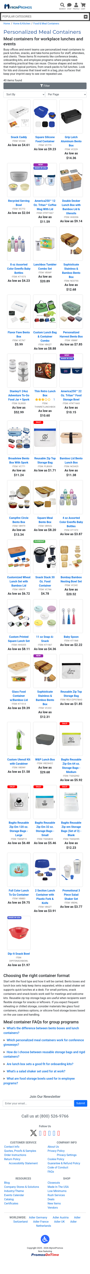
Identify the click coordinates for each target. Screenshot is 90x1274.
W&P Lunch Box (45, 770)
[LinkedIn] (54, 1148)
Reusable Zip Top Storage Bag (45, 466)
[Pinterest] (45, 1148)
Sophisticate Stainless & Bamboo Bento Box (71, 274)
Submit (80, 1117)
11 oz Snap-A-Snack (45, 647)
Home (6, 23)
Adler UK (59, 1235)
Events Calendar (14, 1208)
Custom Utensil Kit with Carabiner (19, 772)
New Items (54, 1217)
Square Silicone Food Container (45, 140)
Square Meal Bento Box (45, 526)
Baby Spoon (71, 645)
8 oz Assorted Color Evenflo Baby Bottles (19, 271)
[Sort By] (24, 94)
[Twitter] (33, 1148)
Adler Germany (38, 1231)
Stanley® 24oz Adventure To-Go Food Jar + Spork (19, 400)
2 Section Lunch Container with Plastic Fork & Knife (45, 909)
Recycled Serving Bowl (19, 205)
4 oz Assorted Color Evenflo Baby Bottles (71, 529)
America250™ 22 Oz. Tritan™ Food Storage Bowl (71, 400)
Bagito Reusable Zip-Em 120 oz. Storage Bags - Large (19, 841)
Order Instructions (15, 1168)
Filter (45, 85)
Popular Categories (45, 17)
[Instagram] (49, 1148)
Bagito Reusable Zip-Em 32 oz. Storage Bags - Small (45, 841)
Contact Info (11, 1160)
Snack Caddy (19, 138)
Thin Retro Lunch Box (45, 398)
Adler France (41, 1235)
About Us (53, 1160)
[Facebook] (40, 1148)
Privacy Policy (56, 1164)
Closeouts (54, 1196)
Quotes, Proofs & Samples (20, 1164)
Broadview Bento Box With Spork (19, 466)
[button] (45, 1253)
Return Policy (12, 1172)
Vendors (53, 1221)
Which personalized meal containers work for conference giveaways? (43, 1056)
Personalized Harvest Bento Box (71, 338)
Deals (51, 1213)
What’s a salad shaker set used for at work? (36, 1085)
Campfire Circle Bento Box (19, 526)
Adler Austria (61, 1231)
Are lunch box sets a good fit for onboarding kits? (40, 1077)
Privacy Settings (67, 1168)
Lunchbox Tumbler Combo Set (45, 269)
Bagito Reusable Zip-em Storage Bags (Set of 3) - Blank (71, 841)
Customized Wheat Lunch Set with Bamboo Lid (19, 589)
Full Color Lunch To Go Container (19, 905)
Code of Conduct (58, 1181)
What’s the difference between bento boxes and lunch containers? (41, 1044)
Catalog (9, 1213)
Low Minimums (57, 1204)
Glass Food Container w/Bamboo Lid (19, 706)
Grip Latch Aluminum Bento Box (71, 142)
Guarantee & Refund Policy (64, 1177)
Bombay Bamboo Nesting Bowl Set (72, 587)
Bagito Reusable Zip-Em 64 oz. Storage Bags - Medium (71, 776)
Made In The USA (58, 1200)
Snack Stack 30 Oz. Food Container (45, 589)
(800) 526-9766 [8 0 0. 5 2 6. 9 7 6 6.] (54, 1129)
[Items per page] (66, 94)
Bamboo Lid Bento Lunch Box (71, 466)
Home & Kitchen (21, 23)
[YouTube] (58, 1148)
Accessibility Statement (23, 1177)
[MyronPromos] (17, 6)
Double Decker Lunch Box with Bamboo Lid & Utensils (71, 209)
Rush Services (56, 1208)
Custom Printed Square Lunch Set (19, 647)
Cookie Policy (56, 1172)
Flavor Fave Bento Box (19, 338)
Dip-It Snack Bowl (19, 967)
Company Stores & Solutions (21, 1200)
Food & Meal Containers (46, 23)
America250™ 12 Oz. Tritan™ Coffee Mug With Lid (45, 207)
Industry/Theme (14, 1204)
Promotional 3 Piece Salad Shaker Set (71, 907)
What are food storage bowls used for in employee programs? (39, 1095)
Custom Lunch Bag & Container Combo (45, 340)
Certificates (11, 1217)
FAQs (51, 1185)
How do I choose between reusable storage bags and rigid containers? (44, 1068)
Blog (7, 1196)
